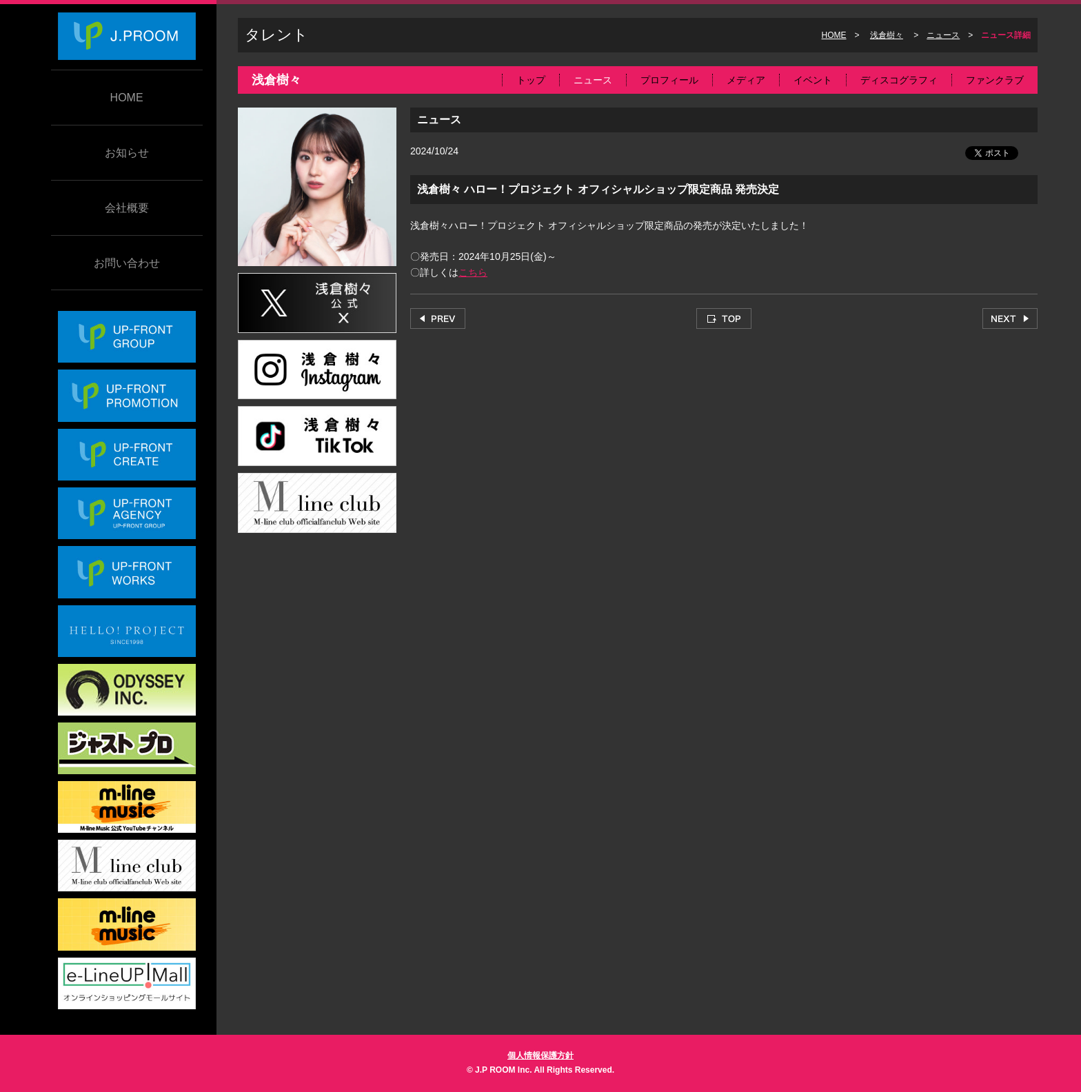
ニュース (943, 35)
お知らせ (127, 153)
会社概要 (127, 208)
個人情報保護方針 (540, 1055)
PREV (437, 318)
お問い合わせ (127, 263)
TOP (723, 318)
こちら (472, 272)
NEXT (1010, 318)
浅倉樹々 (886, 35)
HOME (126, 97)
